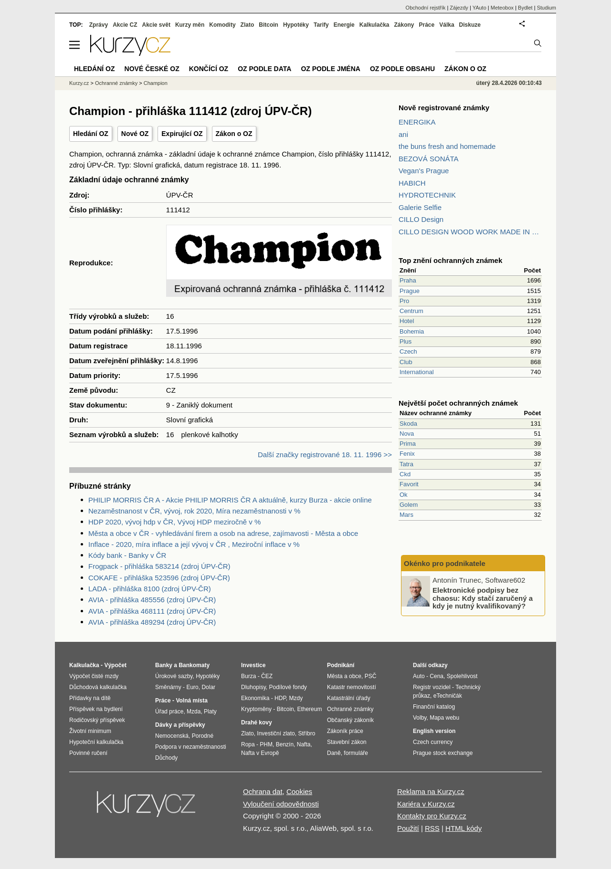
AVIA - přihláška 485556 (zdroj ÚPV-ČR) (152, 600)
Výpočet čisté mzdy (93, 676)
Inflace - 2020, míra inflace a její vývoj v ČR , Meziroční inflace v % (194, 544)
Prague (410, 290)
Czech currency (433, 742)
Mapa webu (444, 717)
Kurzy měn (189, 24)
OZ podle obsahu (402, 69)
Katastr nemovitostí (351, 687)
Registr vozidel (432, 687)
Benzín (285, 744)
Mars (406, 514)
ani (403, 134)
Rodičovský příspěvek (97, 720)
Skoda (408, 423)
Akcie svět (156, 24)
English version (434, 731)
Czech (408, 351)
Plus (405, 341)
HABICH (412, 183)
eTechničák (447, 695)
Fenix (407, 453)
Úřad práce (169, 711)
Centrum (411, 310)
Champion (156, 83)
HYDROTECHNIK (427, 195)
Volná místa (191, 700)
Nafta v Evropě (260, 753)
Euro (192, 687)
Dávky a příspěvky (180, 725)
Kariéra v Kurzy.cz (426, 804)
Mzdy (296, 698)
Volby (419, 717)
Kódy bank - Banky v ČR (127, 555)
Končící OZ (208, 69)
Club (406, 362)
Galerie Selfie (420, 207)
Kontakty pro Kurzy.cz (431, 816)
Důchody (166, 757)
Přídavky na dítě (90, 698)
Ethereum (309, 709)
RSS (432, 828)
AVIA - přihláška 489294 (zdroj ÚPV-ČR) (152, 622)
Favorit (409, 484)
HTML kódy (463, 828)
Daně (334, 753)
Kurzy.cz (79, 83)
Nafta (304, 744)
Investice (253, 665)
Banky (163, 665)
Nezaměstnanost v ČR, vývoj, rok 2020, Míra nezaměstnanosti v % (194, 511)
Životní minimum (90, 731)
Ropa (248, 744)
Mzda (193, 711)
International (417, 372)
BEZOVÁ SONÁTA (429, 159)
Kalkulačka (374, 24)
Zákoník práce (345, 731)
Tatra (406, 464)
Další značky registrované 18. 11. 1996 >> (325, 454)
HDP (280, 698)
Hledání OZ (90, 133)
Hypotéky (296, 24)
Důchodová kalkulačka (97, 687)
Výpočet (115, 665)
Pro (404, 300)
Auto (419, 676)
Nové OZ (135, 133)
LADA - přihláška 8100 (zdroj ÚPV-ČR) (149, 589)
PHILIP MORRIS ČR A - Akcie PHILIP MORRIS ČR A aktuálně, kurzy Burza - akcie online (230, 500)
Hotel (407, 321)
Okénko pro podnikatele (444, 563)
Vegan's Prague (424, 171)
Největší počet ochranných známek (458, 403)
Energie (344, 24)
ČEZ (267, 676)
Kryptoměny (256, 709)
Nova (407, 433)
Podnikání (340, 665)
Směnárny (168, 687)
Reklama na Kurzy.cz (430, 791)
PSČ (371, 676)
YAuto (479, 7)
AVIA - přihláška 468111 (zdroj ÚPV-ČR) (152, 611)
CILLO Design (421, 219)
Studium (546, 7)
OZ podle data (264, 69)
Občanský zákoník (350, 720)
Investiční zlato (276, 733)
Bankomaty (194, 665)
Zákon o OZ (234, 133)
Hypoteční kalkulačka (96, 742)
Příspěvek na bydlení (96, 709)
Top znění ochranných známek (450, 260)
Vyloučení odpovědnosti (281, 804)
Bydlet (525, 7)
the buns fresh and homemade (447, 146)
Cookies (299, 791)
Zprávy (98, 24)
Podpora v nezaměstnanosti (190, 746)
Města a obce (344, 676)
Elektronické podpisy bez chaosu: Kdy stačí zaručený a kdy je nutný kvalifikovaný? (482, 598)
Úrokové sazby (173, 676)
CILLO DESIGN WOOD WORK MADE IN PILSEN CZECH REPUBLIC (470, 232)
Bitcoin (268, 24)
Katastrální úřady (348, 698)
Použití (408, 828)
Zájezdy (459, 7)
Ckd (405, 474)
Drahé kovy (256, 722)
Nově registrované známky (444, 108)
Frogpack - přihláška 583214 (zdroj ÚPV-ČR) (159, 566)
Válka (446, 24)
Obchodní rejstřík (426, 7)
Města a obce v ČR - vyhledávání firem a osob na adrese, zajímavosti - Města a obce (223, 533)
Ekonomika (255, 698)
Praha (408, 280)
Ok (404, 494)
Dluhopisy (253, 687)
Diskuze (470, 24)
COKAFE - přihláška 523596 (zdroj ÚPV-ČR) (159, 578)
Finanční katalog (434, 706)
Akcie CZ (125, 24)
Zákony (404, 24)
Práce (427, 24)
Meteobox (502, 7)
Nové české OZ (152, 69)
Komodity (222, 24)
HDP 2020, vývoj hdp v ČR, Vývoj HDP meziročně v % (174, 522)
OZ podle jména (330, 69)
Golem (409, 504)
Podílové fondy (287, 687)
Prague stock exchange (443, 753)
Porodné (202, 736)
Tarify (321, 24)
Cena (436, 676)
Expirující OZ (181, 133)
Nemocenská (172, 736)
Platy (210, 711)
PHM (266, 744)
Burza (248, 676)
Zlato (247, 24)
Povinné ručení (88, 753)
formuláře (356, 753)
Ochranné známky (116, 83)
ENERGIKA (417, 122)
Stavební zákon (347, 742)
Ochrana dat (263, 791)
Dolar (208, 687)
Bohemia (412, 331)
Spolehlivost (462, 676)
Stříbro (306, 733)
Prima (408, 443)
